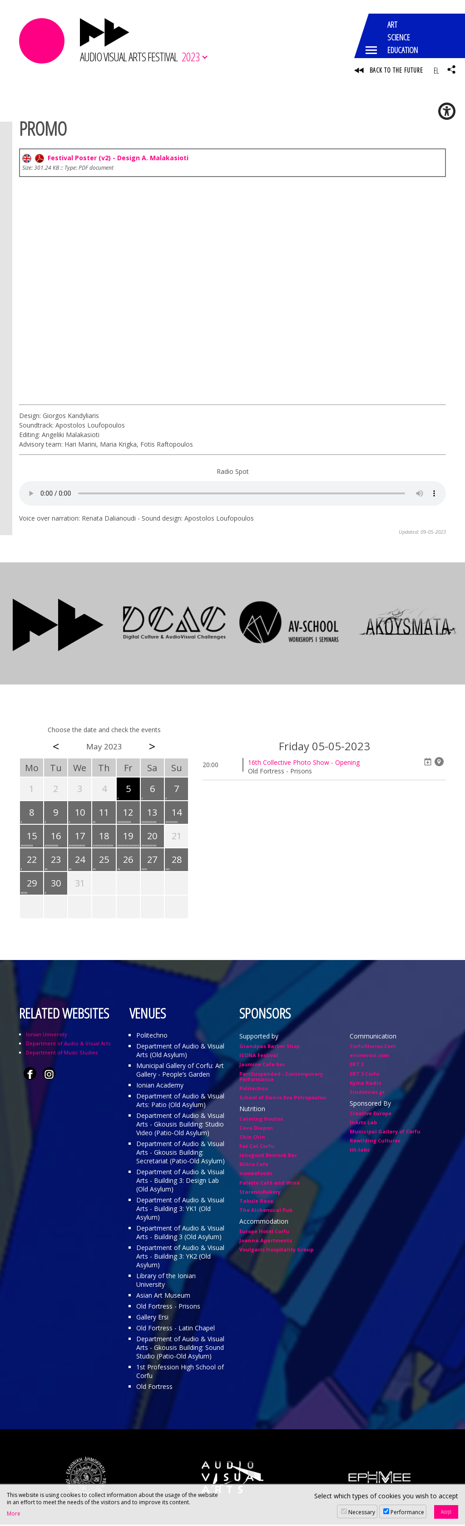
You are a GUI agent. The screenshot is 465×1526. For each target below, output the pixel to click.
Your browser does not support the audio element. (232, 494)
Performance (407, 1512)
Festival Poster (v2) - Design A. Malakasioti (105, 158)
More (13, 1513)
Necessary (361, 1512)
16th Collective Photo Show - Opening (304, 763)
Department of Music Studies (62, 1053)
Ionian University (46, 1035)
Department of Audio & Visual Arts (68, 1044)
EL (436, 70)
